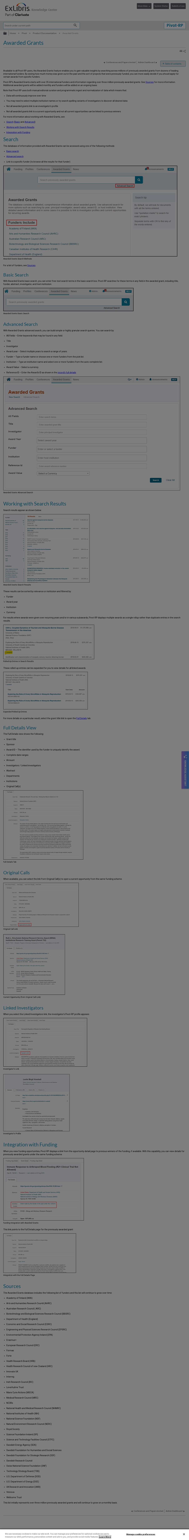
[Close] (184, 1534)
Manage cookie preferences (140, 1534)
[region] (94, 1534)
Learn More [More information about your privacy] (105, 1537)
